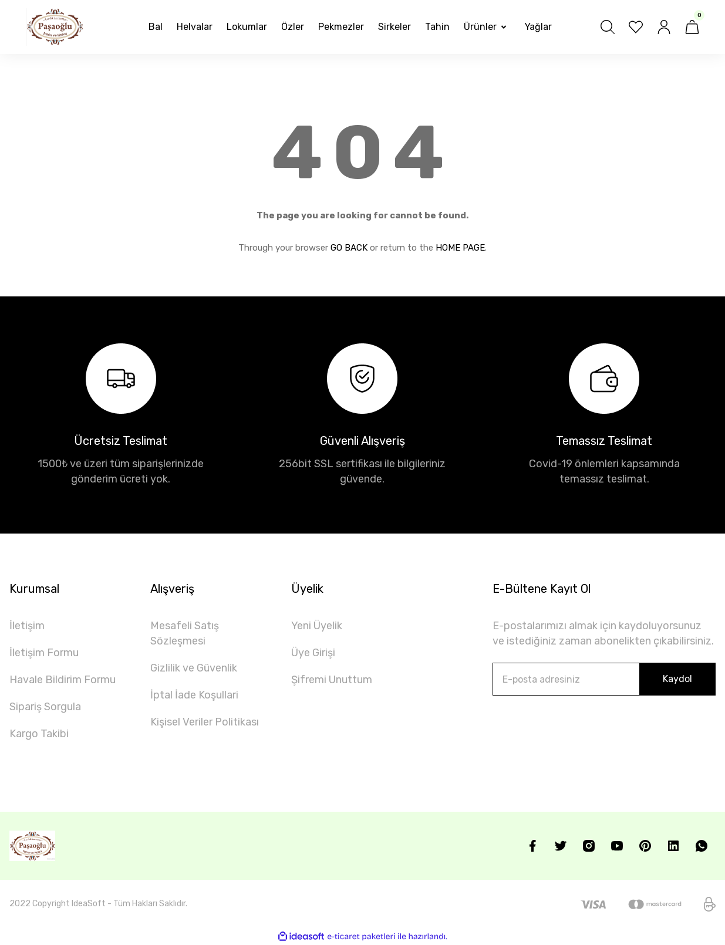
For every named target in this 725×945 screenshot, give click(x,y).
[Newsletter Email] (604, 679)
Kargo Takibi (39, 733)
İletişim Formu (44, 652)
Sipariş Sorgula (45, 706)
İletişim (27, 625)
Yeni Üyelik (316, 625)
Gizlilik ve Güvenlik (193, 668)
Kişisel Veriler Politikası (204, 722)
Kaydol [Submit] (677, 678)
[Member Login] (664, 27)
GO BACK (349, 247)
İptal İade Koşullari (194, 695)
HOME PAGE (460, 247)
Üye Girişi (313, 652)
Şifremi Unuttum (331, 679)
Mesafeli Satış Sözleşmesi (184, 633)
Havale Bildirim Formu (62, 679)
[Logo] (55, 27)
